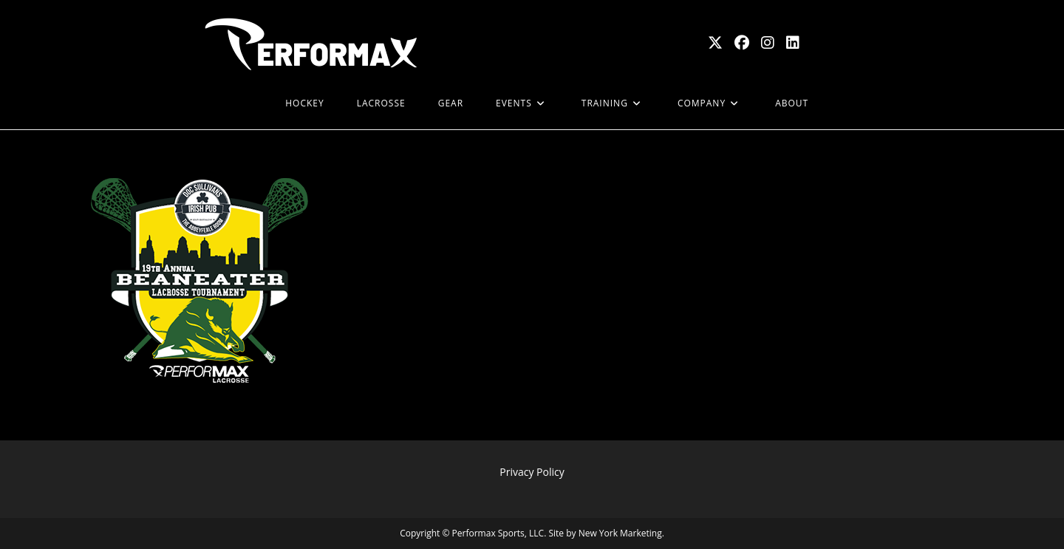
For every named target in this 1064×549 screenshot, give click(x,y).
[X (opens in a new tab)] (715, 42)
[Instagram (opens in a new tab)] (767, 42)
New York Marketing (620, 533)
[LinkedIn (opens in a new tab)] (792, 42)
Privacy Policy (531, 472)
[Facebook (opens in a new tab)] (742, 42)
